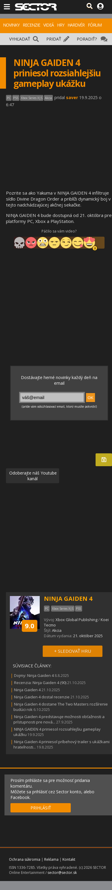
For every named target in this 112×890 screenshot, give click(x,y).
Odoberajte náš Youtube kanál (32, 475)
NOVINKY (11, 25)
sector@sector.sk (62, 872)
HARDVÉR (76, 25)
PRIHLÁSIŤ (40, 808)
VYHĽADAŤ (19, 39)
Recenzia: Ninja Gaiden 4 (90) (40, 682)
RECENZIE (31, 25)
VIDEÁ (48, 25)
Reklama (51, 859)
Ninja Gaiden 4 (27, 689)
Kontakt (68, 859)
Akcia (57, 630)
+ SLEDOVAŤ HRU (72, 651)
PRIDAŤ (53, 39)
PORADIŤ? (87, 39)
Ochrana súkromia (24, 859)
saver (72, 97)
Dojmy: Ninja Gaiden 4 (34, 675)
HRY (60, 25)
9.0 (29, 625)
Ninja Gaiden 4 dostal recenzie (42, 697)
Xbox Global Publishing (76, 619)
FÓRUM (95, 25)
